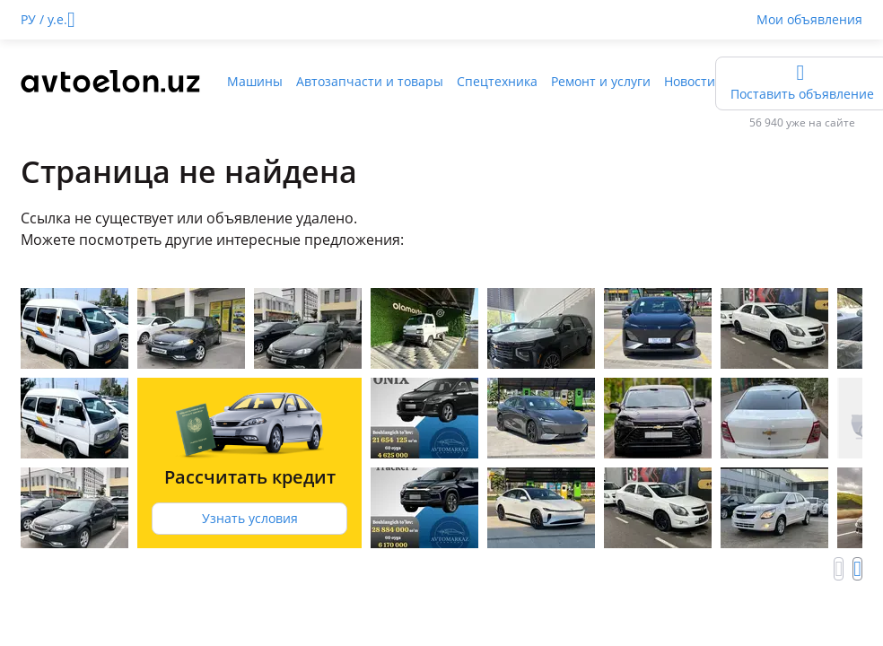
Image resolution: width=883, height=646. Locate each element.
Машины (255, 81)
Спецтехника (497, 81)
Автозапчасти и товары (369, 81)
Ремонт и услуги (601, 81)
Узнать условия (250, 518)
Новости (689, 81)
